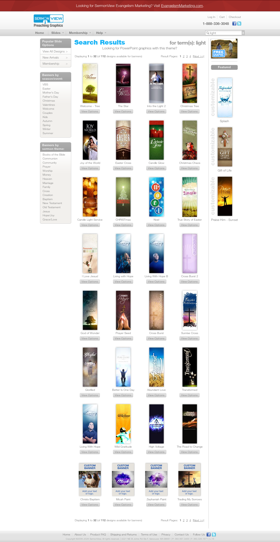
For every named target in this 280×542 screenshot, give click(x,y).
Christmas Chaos (189, 163)
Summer (48, 133)
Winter (46, 129)
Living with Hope (123, 276)
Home (39, 33)
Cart (222, 17)
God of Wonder (90, 333)
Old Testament (52, 207)
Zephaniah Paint (156, 499)
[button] (90, 111)
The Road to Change (190, 446)
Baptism (48, 199)
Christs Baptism (90, 499)
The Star (123, 106)
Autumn (47, 121)
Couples (47, 112)
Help (99, 33)
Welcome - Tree (90, 106)
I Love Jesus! (90, 276)
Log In (211, 17)
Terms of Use (149, 534)
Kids (45, 117)
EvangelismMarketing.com (182, 5)
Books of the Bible (54, 154)
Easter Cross (123, 163)
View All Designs (54, 51)
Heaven (47, 178)
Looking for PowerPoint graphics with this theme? (139, 48)
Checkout (235, 17)
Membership (78, 33)
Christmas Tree (190, 106)
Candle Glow (156, 163)
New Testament (52, 203)
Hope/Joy (48, 215)
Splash (224, 121)
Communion (50, 158)
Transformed (189, 389)
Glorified (90, 389)
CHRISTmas (123, 219)
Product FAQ (98, 534)
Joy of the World (90, 163)
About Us (80, 534)
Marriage (48, 183)
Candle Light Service (90, 219)
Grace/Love (50, 219)
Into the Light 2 (156, 106)
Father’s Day (50, 96)
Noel (156, 219)
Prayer (46, 166)
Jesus (46, 211)
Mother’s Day (51, 92)
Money (47, 174)
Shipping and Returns (123, 534)
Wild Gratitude (123, 446)
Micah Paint (123, 499)
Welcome (48, 108)
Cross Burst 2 (189, 276)
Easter (46, 88)
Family (46, 187)
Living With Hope (90, 446)
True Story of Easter (189, 219)
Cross (46, 191)
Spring (46, 125)
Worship (47, 170)
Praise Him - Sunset (224, 220)
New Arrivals (51, 57)
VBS (45, 84)
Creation (48, 195)
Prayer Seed (123, 333)
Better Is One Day (123, 389)
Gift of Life (224, 170)
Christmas (49, 100)
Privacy (166, 534)
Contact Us (182, 534)
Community (50, 162)
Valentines (49, 104)
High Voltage (156, 446)
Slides (56, 33)
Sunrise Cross (189, 333)
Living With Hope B (156, 276)
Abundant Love (156, 389)
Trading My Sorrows (189, 499)
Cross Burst (156, 333)
